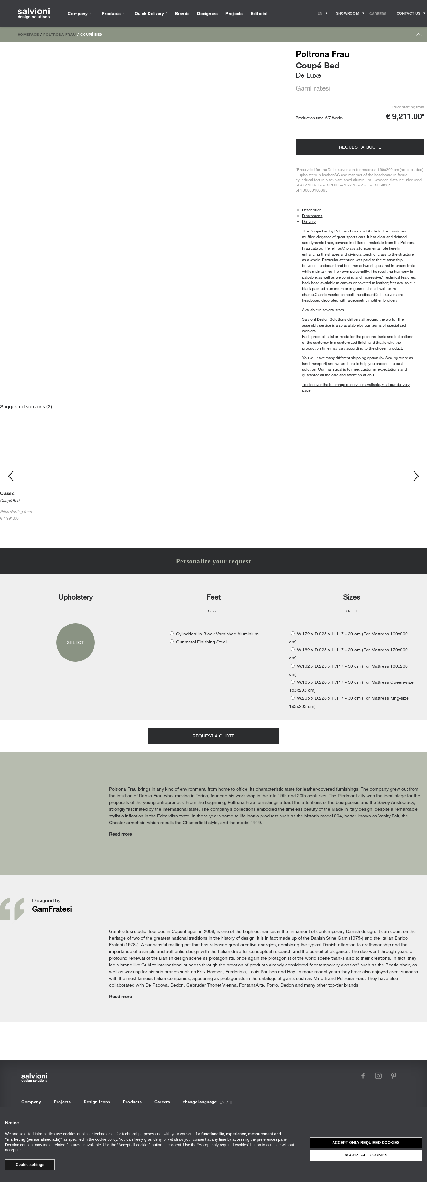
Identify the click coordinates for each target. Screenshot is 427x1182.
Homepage (28, 34)
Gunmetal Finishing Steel (201, 641)
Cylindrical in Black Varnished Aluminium (217, 633)
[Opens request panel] (408, 13)
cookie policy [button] (106, 1139)
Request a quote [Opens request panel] (360, 147)
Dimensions (312, 215)
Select (75, 642)
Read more (120, 834)
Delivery (309, 221)
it (231, 1102)
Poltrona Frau (59, 34)
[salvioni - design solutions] (34, 13)
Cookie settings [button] (30, 1164)
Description (312, 209)
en (222, 1102)
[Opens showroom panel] (347, 13)
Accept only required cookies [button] (365, 1142)
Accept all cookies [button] (365, 1155)
